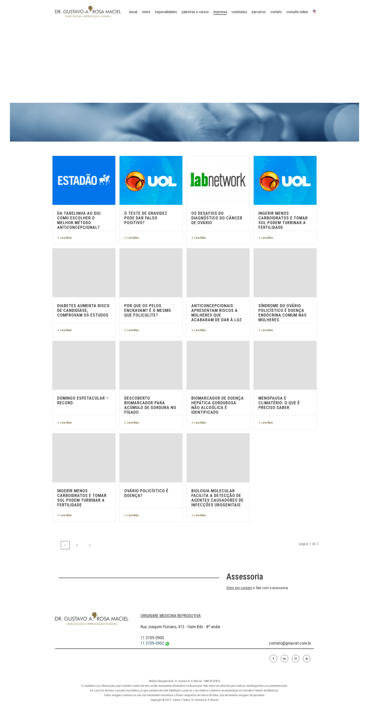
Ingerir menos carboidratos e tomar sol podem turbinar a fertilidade (283, 220)
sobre (146, 12)
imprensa (220, 12)
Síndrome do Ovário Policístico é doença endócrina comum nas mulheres (282, 312)
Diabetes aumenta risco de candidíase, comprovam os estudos (83, 310)
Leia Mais (64, 237)
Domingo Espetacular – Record (83, 400)
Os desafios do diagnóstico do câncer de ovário (216, 218)
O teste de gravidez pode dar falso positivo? (145, 218)
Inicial (133, 12)
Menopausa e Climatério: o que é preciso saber (279, 403)
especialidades (166, 12)
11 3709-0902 (155, 643)
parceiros (259, 12)
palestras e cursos (195, 12)
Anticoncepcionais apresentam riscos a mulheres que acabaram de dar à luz (216, 312)
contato (276, 12)
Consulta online (297, 12)
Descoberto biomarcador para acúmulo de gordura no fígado (150, 405)
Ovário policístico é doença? (146, 493)
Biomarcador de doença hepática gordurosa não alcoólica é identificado (217, 405)
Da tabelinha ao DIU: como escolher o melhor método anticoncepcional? (79, 220)
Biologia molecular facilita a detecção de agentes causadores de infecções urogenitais (217, 497)
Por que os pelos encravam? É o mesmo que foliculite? (147, 310)
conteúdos (239, 12)
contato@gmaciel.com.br (290, 643)
